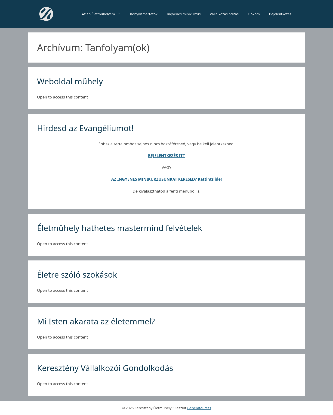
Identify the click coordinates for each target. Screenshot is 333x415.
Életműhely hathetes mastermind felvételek (119, 227)
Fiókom (254, 14)
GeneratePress (199, 407)
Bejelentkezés (280, 14)
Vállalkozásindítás (224, 14)
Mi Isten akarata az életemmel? (96, 321)
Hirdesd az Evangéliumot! (85, 128)
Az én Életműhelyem (103, 14)
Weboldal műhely (70, 81)
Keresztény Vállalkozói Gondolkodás (105, 367)
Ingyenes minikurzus (184, 14)
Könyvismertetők (143, 14)
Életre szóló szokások (77, 274)
